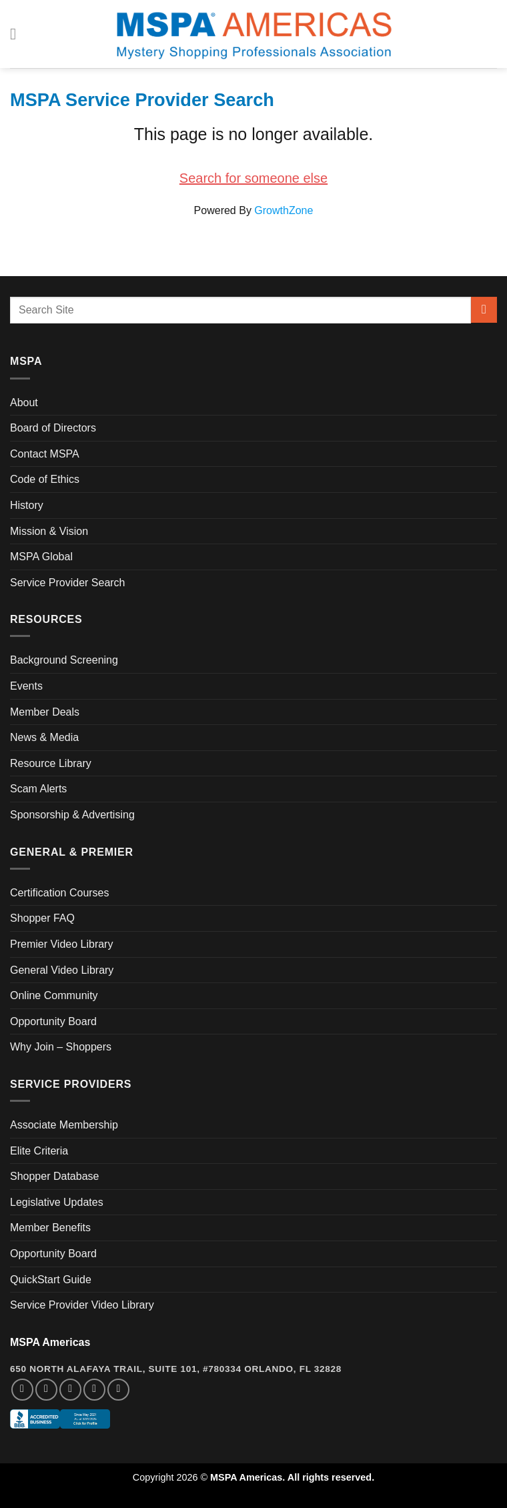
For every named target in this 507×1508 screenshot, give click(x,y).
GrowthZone (283, 210)
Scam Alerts (38, 788)
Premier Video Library (61, 944)
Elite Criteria (39, 1151)
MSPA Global (41, 556)
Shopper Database (54, 1176)
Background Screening (64, 660)
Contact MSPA (44, 454)
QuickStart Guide (50, 1279)
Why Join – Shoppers (60, 1046)
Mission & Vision (49, 531)
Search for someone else (253, 178)
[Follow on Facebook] (22, 1390)
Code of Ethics (44, 479)
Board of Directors (53, 428)
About (24, 402)
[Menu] (18, 33)
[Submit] (484, 310)
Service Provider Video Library (82, 1305)
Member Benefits (50, 1227)
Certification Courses (59, 892)
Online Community (54, 995)
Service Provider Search (67, 582)
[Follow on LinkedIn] (94, 1390)
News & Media (44, 737)
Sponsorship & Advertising (72, 814)
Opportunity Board (53, 1021)
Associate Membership (64, 1124)
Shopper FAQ (42, 918)
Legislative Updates (56, 1202)
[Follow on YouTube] (118, 1390)
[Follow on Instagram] (46, 1390)
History (26, 505)
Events (26, 686)
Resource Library (50, 763)
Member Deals (44, 712)
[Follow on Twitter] (70, 1390)
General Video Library (61, 970)
